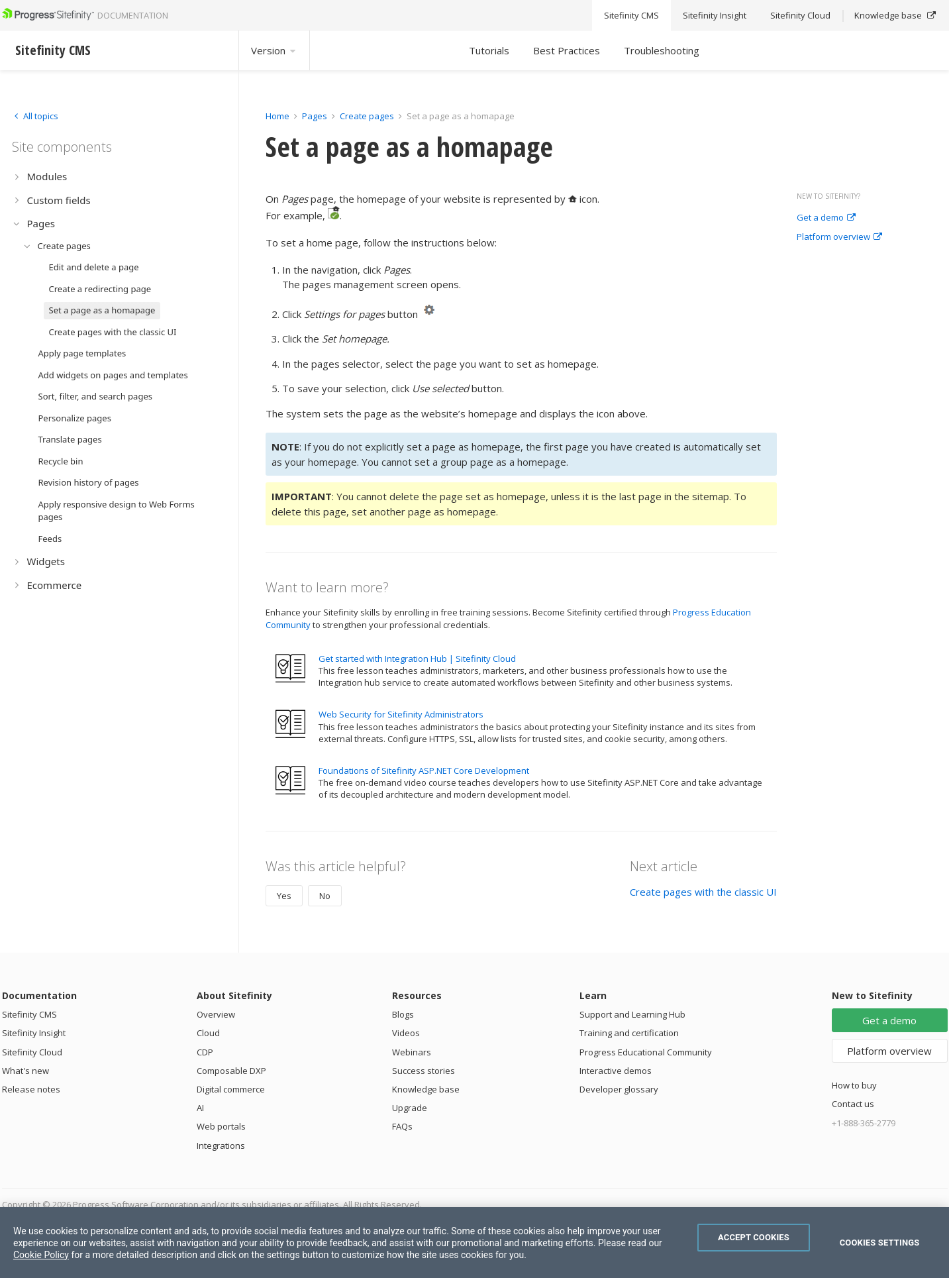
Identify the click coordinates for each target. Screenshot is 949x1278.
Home (277, 116)
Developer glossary (618, 1089)
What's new (25, 1071)
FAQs (402, 1126)
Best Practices (566, 50)
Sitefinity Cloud (32, 1052)
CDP (205, 1052)
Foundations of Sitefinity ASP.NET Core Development (424, 770)
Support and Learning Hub (632, 1014)
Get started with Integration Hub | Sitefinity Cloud (417, 659)
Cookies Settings (880, 1243)
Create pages (367, 116)
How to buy (854, 1085)
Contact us (853, 1104)
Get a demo (826, 218)
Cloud (208, 1033)
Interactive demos (615, 1071)
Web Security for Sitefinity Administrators (401, 714)
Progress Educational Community (645, 1052)
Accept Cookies (753, 1237)
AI (200, 1108)
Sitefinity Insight (34, 1033)
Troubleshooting (661, 50)
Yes (284, 896)
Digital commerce (231, 1089)
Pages (314, 116)
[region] (474, 1242)
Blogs (403, 1014)
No (324, 896)
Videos (406, 1033)
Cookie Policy (41, 1255)
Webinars (411, 1052)
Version (274, 50)
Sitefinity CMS (29, 1014)
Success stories (423, 1071)
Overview (216, 1014)
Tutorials (489, 50)
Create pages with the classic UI (703, 891)
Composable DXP (231, 1071)
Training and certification (629, 1033)
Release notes (31, 1089)
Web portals (221, 1126)
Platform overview (839, 237)
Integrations (221, 1145)
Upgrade (409, 1108)
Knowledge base (426, 1089)
